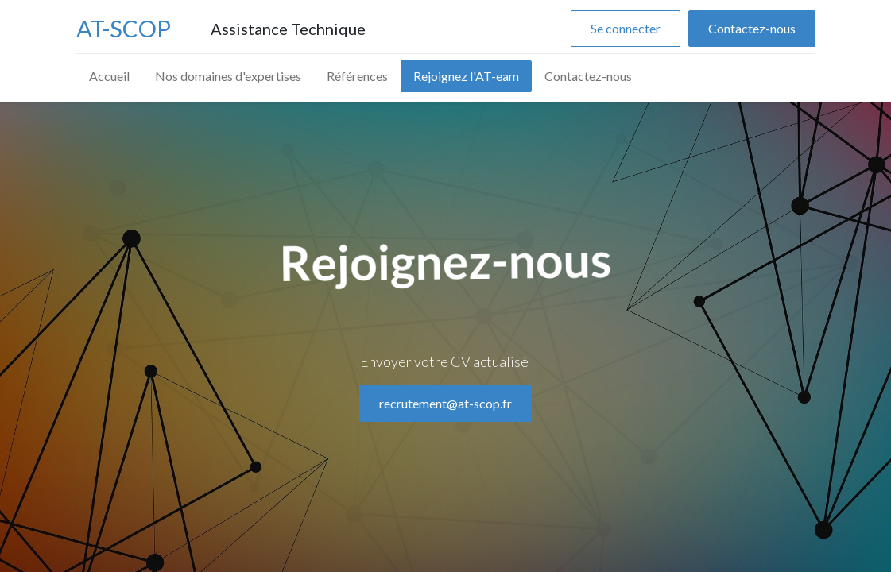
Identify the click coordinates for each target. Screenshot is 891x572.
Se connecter (626, 28)
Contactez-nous (752, 28)
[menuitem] (109, 76)
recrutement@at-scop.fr (445, 454)
